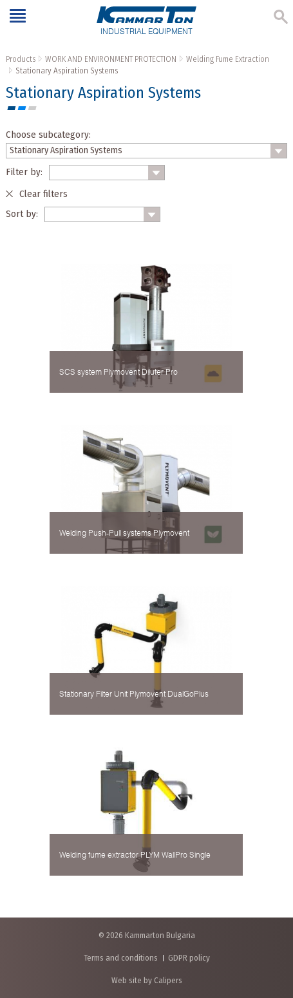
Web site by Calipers (146, 980)
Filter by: (24, 172)
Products (20, 59)
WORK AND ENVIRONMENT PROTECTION (110, 59)
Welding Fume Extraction (227, 59)
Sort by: (22, 214)
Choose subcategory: (48, 134)
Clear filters (43, 194)
